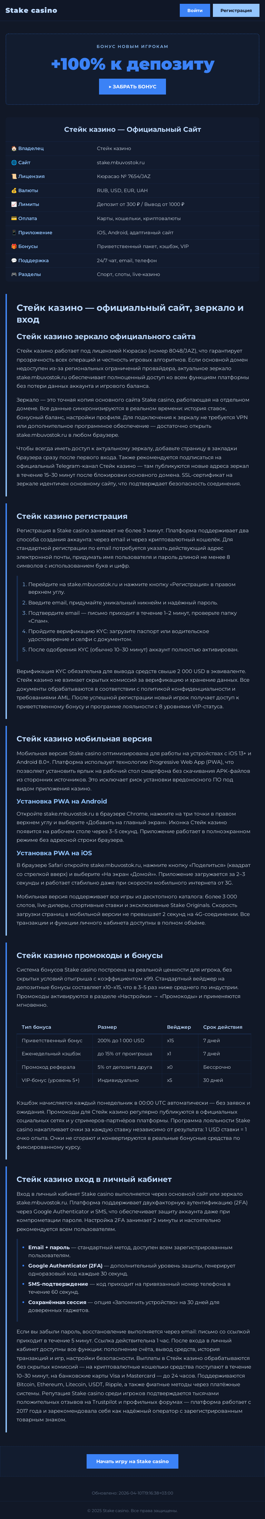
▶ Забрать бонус (132, 86)
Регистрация (236, 10)
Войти (195, 10)
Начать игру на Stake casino (132, 1461)
